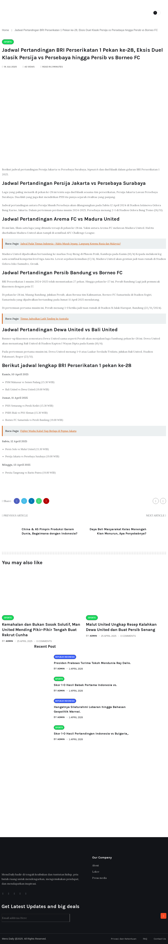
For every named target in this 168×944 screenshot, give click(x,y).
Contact (57, 18)
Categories (74, 6)
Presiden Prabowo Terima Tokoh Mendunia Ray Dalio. (92, 663)
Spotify (132, 6)
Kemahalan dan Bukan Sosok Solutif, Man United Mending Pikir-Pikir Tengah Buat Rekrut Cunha (41, 629)
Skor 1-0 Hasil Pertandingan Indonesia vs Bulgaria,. (91, 733)
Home (55, 6)
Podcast (112, 6)
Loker (94, 6)
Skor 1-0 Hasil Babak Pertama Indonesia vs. (85, 685)
